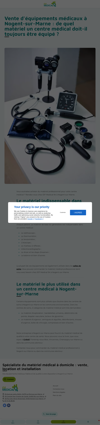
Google (30, 219)
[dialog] (50, 212)
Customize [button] (63, 212)
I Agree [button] (78, 212)
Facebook (38, 219)
